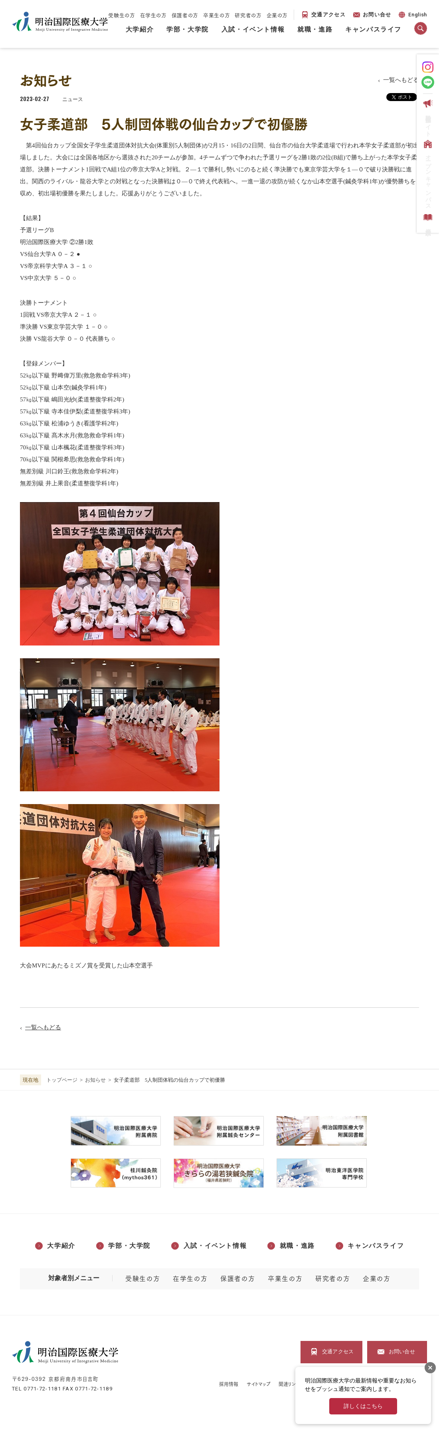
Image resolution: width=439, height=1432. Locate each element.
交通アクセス (328, 15)
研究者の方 (248, 15)
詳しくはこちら (363, 1406)
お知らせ (95, 1080)
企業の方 (277, 15)
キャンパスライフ (373, 29)
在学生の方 (153, 15)
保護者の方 (185, 15)
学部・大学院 (187, 29)
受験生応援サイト (427, 116)
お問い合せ (377, 15)
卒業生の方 (216, 15)
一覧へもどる (401, 80)
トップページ (61, 1080)
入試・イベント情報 (253, 29)
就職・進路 (314, 29)
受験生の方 (121, 15)
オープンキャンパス (427, 173)
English (412, 16)
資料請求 (427, 219)
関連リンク (289, 1384)
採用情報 (228, 1384)
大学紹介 (140, 29)
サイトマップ (259, 1384)
